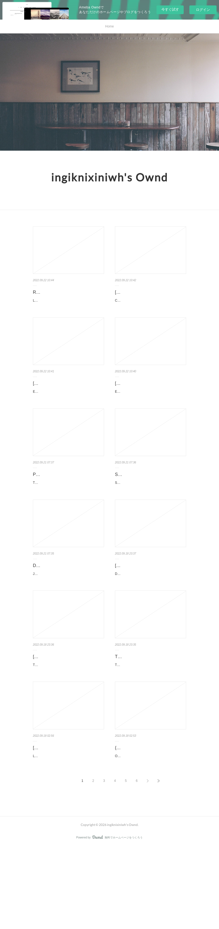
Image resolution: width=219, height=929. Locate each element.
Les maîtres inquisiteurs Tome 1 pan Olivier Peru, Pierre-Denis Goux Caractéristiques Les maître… (68, 311)
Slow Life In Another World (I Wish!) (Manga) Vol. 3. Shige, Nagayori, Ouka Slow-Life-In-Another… (150, 521)
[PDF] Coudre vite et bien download (149, 292)
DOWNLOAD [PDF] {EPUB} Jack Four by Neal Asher (65, 610)
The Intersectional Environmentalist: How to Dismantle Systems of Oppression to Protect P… (68, 513)
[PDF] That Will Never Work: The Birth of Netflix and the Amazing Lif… (68, 715)
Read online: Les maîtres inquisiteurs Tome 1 (57, 296)
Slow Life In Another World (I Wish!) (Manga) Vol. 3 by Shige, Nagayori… (150, 506)
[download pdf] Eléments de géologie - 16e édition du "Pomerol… (68, 401)
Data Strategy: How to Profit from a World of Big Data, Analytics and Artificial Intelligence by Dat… (150, 626)
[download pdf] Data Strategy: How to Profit (148, 610)
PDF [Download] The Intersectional (66, 502)
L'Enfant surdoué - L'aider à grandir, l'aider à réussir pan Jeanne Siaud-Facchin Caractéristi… (68, 835)
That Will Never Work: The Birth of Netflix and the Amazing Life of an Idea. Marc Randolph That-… (68, 730)
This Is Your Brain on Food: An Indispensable (144, 715)
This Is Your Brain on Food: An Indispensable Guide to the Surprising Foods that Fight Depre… (150, 730)
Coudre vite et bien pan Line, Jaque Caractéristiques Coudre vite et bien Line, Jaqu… (150, 303)
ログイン (203, 10)
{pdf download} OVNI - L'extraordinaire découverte (141, 820)
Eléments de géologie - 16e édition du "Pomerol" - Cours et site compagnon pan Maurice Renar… (68, 416)
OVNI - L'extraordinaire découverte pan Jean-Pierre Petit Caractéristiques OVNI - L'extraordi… (150, 835)
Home (109, 26)
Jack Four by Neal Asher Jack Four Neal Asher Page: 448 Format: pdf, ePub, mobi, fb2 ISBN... (67, 626)
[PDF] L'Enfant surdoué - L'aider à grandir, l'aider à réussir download (65, 820)
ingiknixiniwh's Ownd (109, 177)
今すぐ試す (170, 9)
